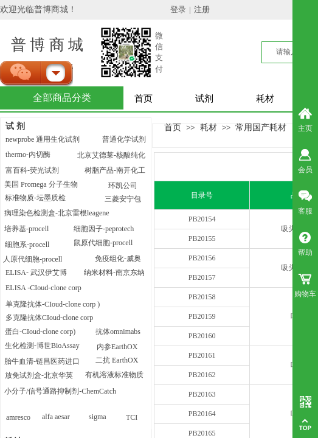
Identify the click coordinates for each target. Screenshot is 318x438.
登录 (178, 9)
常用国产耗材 (260, 127)
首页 (143, 98)
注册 (202, 9)
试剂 (204, 98)
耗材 (265, 98)
